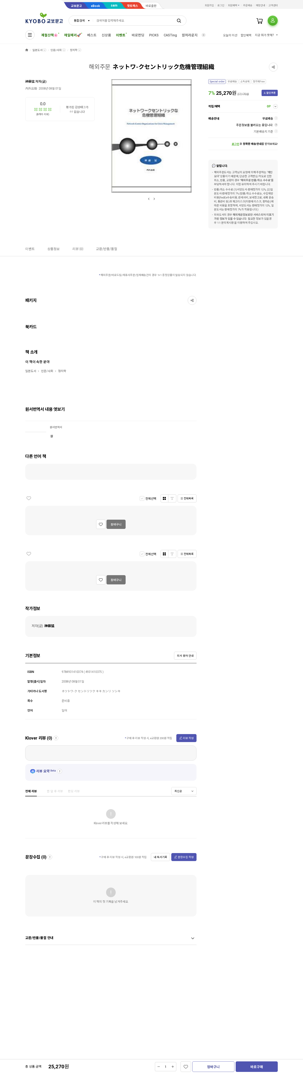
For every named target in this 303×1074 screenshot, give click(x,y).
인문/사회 (55, 50)
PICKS (153, 35)
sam (114, 5)
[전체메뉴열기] (30, 35)
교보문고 (76, 6)
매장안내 (260, 5)
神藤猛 (30, 81)
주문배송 (247, 5)
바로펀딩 (138, 35)
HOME (26, 50)
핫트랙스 (132, 6)
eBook (95, 6)
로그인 (220, 5)
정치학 (73, 50)
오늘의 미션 (230, 35)
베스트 (92, 35)
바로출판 (151, 6)
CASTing (170, 35)
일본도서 (37, 50)
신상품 (106, 35)
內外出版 (31, 88)
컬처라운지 (189, 35)
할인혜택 (246, 35)
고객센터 (273, 5)
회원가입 (209, 5)
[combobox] (81, 21)
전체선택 (150, 498)
